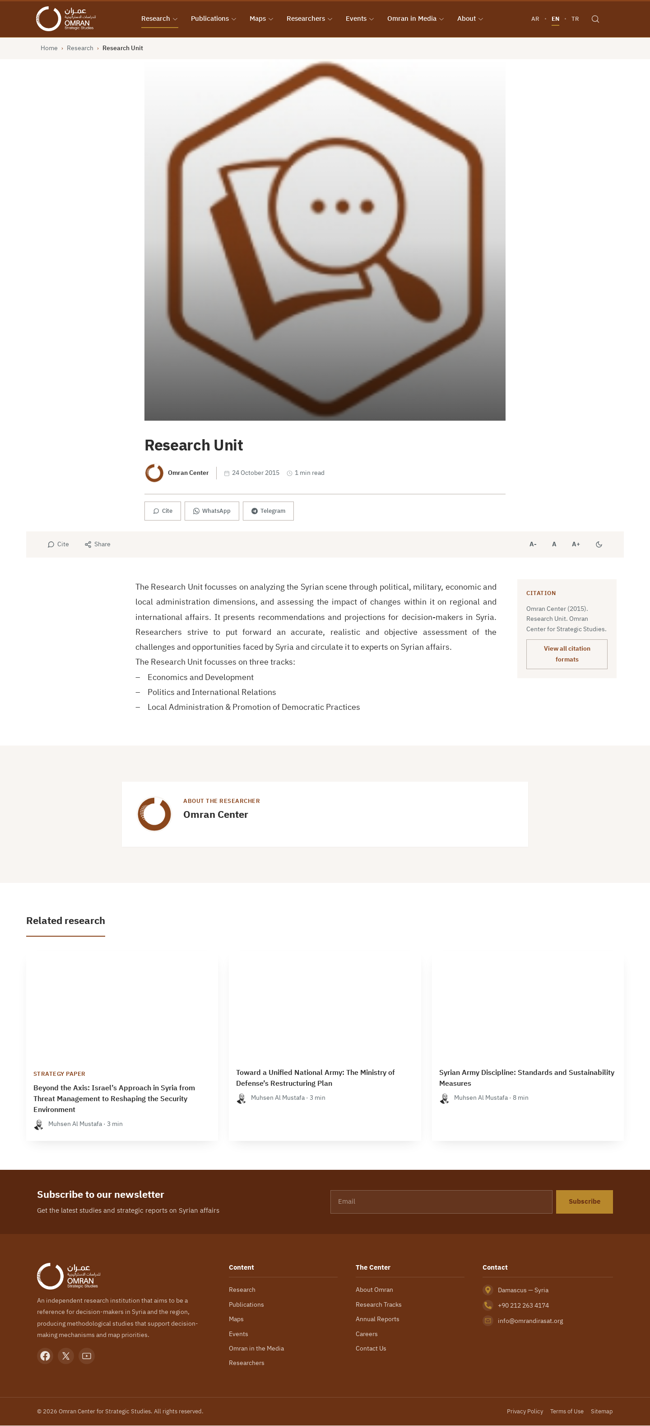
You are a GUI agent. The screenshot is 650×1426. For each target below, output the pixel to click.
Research (160, 18)
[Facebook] (45, 1356)
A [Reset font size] (554, 544)
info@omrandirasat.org (530, 1321)
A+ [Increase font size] (576, 544)
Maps (262, 18)
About (471, 18)
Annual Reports (377, 1319)
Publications (214, 18)
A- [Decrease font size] (533, 544)
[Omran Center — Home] (67, 19)
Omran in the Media (256, 1349)
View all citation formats (567, 654)
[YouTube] (87, 1356)
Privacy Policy (525, 1411)
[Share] (97, 544)
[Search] (595, 19)
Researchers (310, 18)
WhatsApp (212, 511)
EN (555, 18)
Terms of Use (567, 1411)
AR (535, 18)
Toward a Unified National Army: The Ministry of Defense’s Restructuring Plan (315, 1078)
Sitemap (602, 1411)
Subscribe (584, 1202)
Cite (162, 511)
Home (49, 48)
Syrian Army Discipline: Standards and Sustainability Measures (526, 1078)
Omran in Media (416, 18)
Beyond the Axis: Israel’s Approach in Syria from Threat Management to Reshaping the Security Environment (114, 1099)
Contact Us (371, 1349)
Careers (367, 1334)
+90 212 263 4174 (523, 1306)
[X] (66, 1356)
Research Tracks (379, 1304)
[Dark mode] (599, 545)
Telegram (268, 511)
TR (575, 18)
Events (360, 18)
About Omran (374, 1290)
